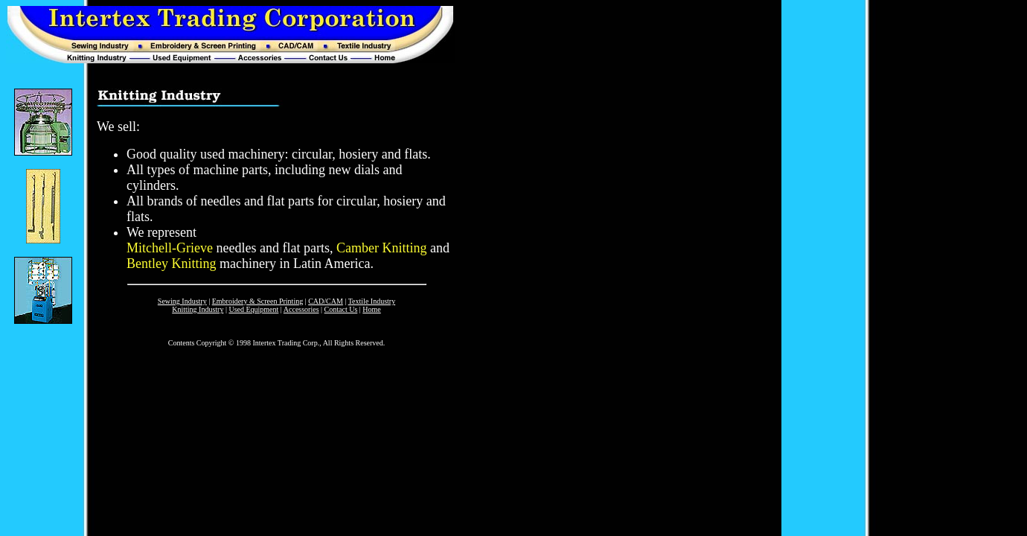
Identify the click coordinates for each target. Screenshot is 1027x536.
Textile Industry (371, 301)
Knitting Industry (197, 309)
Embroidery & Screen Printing (257, 301)
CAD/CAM (325, 301)
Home (371, 309)
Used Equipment (253, 309)
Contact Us (341, 309)
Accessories (301, 309)
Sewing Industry (182, 301)
